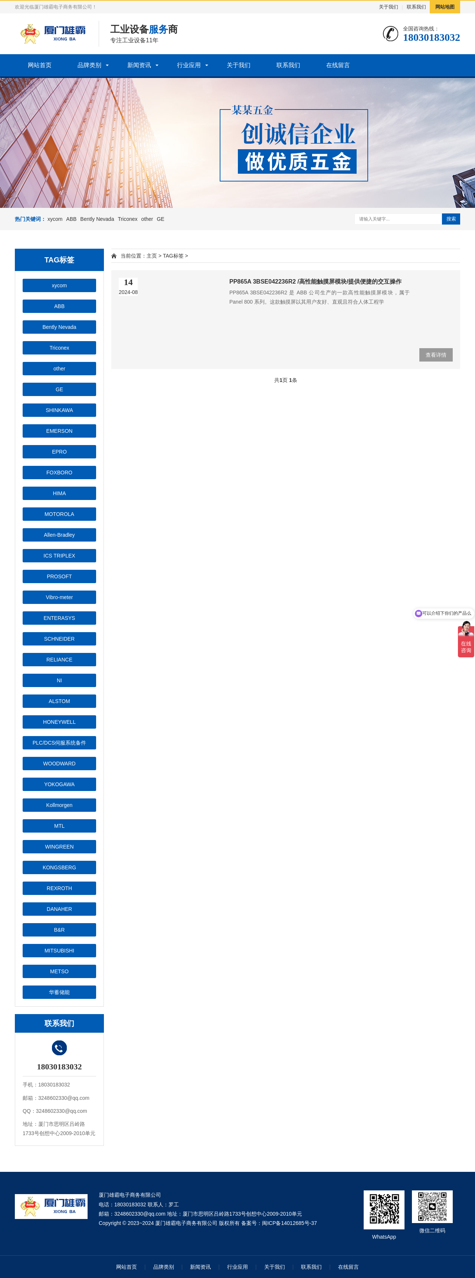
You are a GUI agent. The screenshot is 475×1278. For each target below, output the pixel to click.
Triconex (127, 219)
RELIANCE (59, 660)
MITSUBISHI (59, 951)
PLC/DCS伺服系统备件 (59, 743)
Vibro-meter (59, 597)
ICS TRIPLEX (59, 556)
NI (59, 680)
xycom (55, 219)
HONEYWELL (59, 722)
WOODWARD (59, 764)
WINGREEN (59, 847)
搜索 (451, 219)
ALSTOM (59, 701)
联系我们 (416, 7)
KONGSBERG (59, 867)
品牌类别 (89, 65)
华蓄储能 (59, 992)
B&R (59, 930)
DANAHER (59, 909)
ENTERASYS (59, 618)
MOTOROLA (59, 514)
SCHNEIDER (59, 639)
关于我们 (388, 7)
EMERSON (59, 431)
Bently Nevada (97, 219)
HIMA (59, 493)
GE (160, 219)
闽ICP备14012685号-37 (289, 1223)
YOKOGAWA (59, 784)
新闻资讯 (139, 65)
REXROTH (59, 888)
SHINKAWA (59, 410)
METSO (59, 971)
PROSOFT (59, 576)
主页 (152, 256)
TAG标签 (173, 256)
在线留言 (338, 65)
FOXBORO (59, 472)
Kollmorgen (59, 805)
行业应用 (189, 65)
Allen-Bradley (59, 535)
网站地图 (445, 7)
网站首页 (40, 65)
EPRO (59, 452)
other (147, 219)
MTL (59, 826)
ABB (71, 219)
